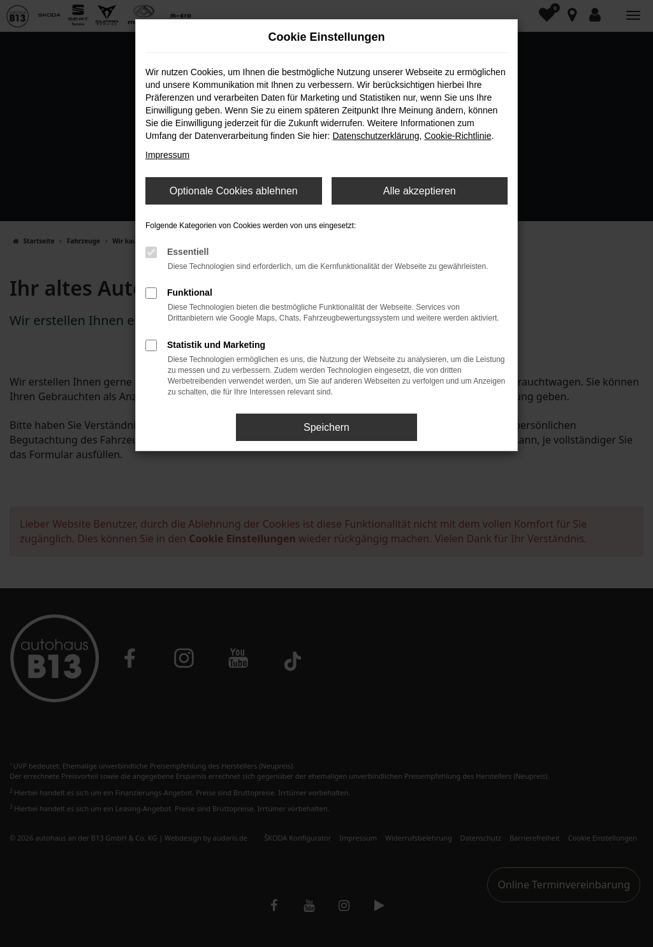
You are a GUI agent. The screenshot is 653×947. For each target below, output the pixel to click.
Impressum (167, 155)
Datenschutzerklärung (375, 136)
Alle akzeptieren (419, 190)
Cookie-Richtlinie (457, 136)
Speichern (326, 427)
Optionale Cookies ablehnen (234, 190)
